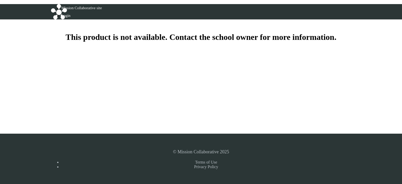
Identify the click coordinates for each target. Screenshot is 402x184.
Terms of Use (206, 162)
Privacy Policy (206, 167)
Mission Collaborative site (81, 8)
